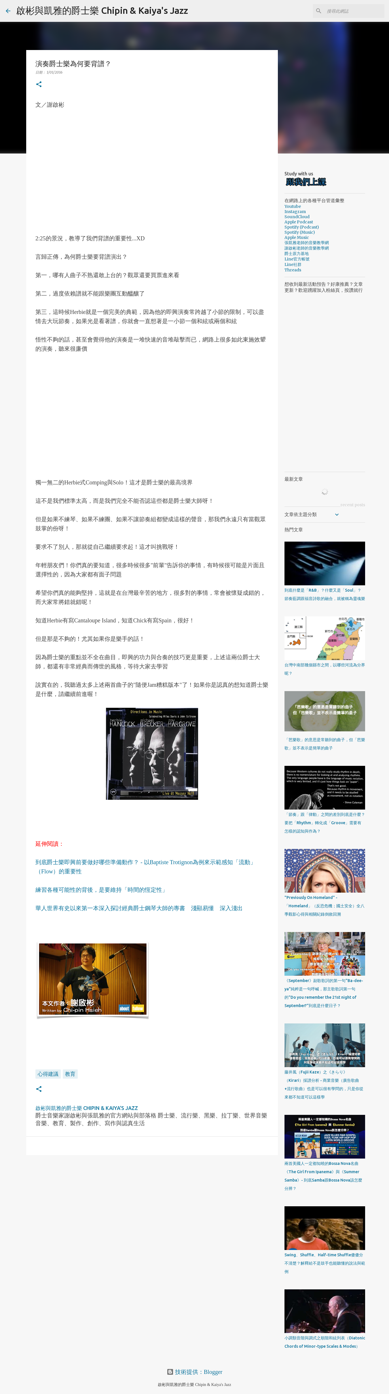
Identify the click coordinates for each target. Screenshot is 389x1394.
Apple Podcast (298, 222)
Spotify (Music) (299, 232)
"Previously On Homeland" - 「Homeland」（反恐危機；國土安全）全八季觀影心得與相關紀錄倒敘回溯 (324, 905)
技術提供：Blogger (194, 1372)
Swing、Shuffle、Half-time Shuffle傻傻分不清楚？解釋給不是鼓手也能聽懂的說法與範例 (324, 1263)
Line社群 (292, 264)
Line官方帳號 (297, 259)
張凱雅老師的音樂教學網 (306, 242)
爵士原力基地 (296, 253)
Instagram (295, 211)
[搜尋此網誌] (354, 11)
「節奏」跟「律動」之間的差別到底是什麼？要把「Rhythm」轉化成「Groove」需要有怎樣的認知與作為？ (324, 822)
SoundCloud (297, 216)
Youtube (292, 206)
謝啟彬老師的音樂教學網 (306, 248)
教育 (70, 1074)
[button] (38, 85)
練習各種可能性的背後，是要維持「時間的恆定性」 (101, 890)
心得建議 (48, 1074)
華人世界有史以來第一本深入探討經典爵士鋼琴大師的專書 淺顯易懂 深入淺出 (139, 908)
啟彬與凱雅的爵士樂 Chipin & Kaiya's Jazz (102, 10)
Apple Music (296, 237)
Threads (292, 270)
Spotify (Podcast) (301, 227)
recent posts (352, 504)
